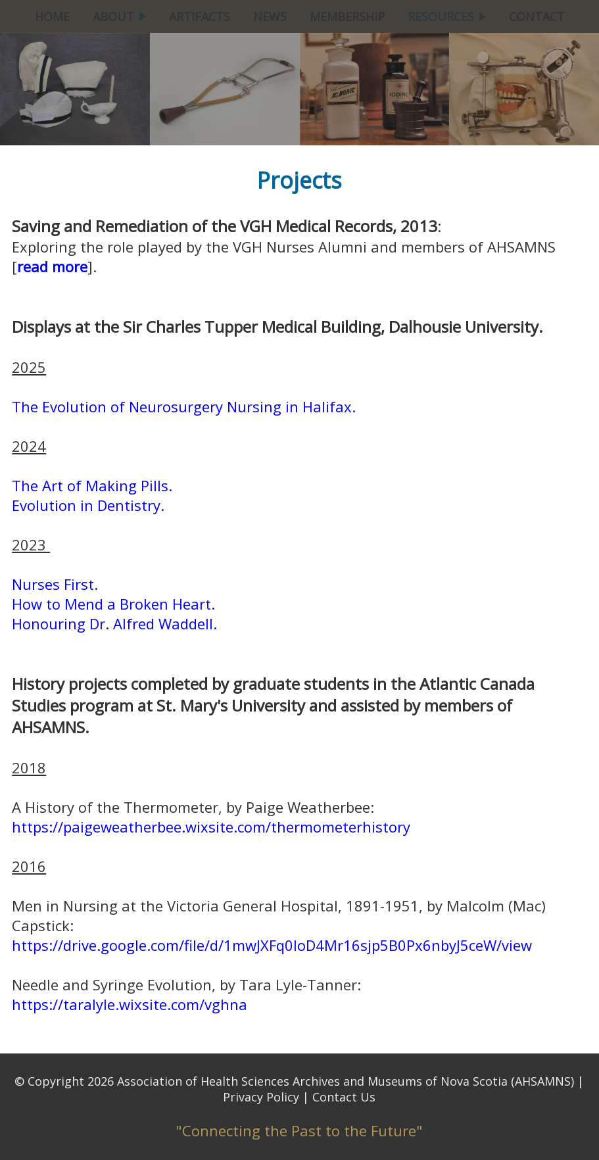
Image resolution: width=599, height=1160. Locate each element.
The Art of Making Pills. (92, 485)
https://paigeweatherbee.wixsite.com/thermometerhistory (211, 826)
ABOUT (119, 16)
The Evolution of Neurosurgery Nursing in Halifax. (184, 406)
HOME (52, 16)
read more (52, 266)
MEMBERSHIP (347, 16)
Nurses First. (55, 584)
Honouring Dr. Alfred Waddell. (114, 623)
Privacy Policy (261, 1097)
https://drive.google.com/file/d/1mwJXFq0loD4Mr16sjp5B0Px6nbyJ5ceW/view (272, 945)
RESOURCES (447, 16)
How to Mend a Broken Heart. (113, 604)
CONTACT (537, 16)
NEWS (270, 16)
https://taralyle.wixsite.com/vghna (129, 1004)
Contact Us (343, 1097)
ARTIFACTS (199, 16)
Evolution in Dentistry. (88, 505)
